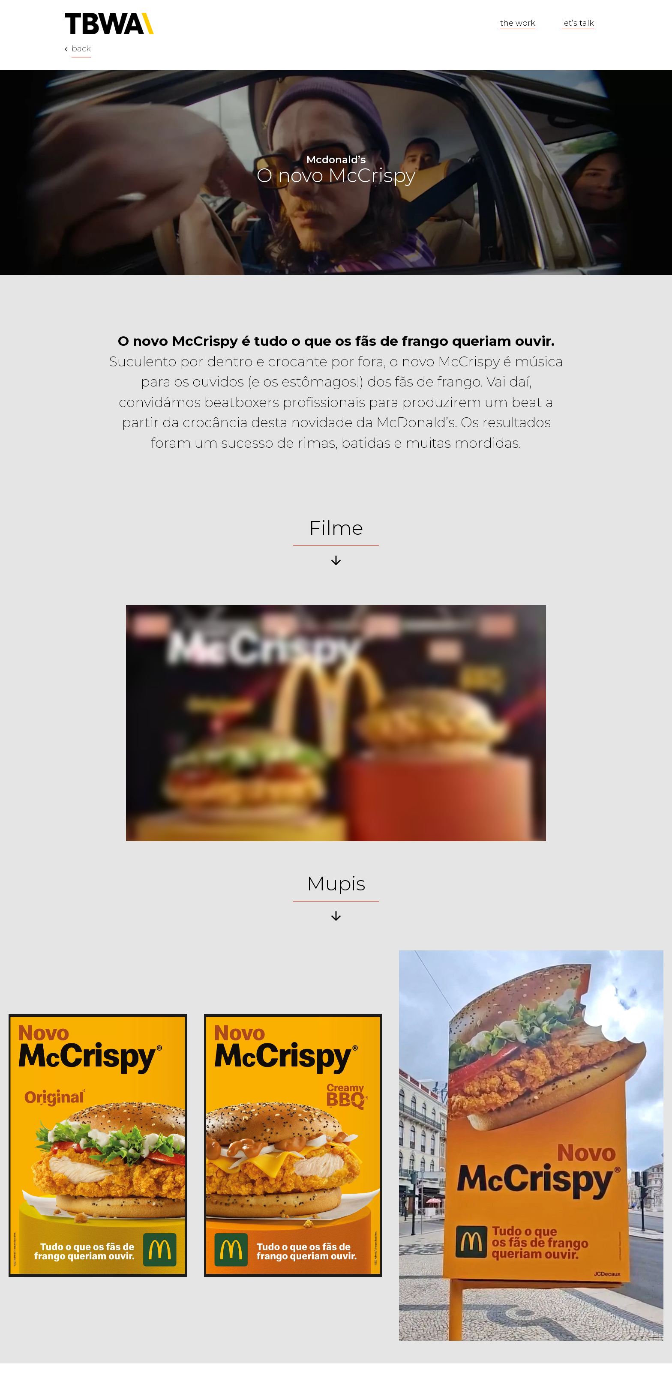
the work (517, 23)
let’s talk (578, 23)
